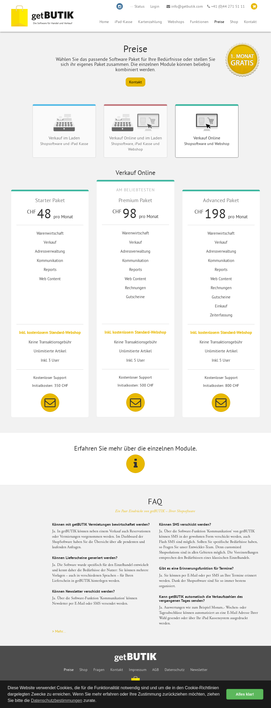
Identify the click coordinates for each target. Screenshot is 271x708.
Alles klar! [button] (245, 694)
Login (154, 6)
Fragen (99, 669)
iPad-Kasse (123, 21)
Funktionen (199, 21)
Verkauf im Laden (64, 130)
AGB (155, 669)
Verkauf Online (206, 130)
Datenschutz (174, 669)
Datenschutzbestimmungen (56, 700)
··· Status (137, 6)
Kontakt (250, 21)
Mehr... (60, 631)
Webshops (176, 21)
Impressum (137, 669)
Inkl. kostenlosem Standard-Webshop (50, 332)
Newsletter (198, 669)
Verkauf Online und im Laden (135, 133)
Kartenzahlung (150, 21)
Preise (219, 21)
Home (104, 21)
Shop (234, 21)
